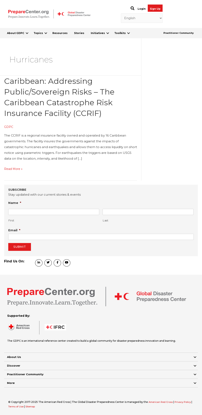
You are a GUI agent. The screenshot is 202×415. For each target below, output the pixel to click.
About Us (14, 357)
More (11, 383)
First (11, 220)
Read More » (14, 169)
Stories (79, 33)
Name (14, 203)
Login (142, 8)
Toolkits (120, 33)
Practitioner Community (178, 33)
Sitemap (33, 406)
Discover (13, 365)
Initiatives (98, 33)
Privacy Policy (185, 401)
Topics (38, 33)
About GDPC (15, 33)
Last (106, 220)
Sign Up (155, 8)
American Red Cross (162, 401)
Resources (59, 33)
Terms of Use (17, 406)
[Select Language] (142, 18)
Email (14, 230)
